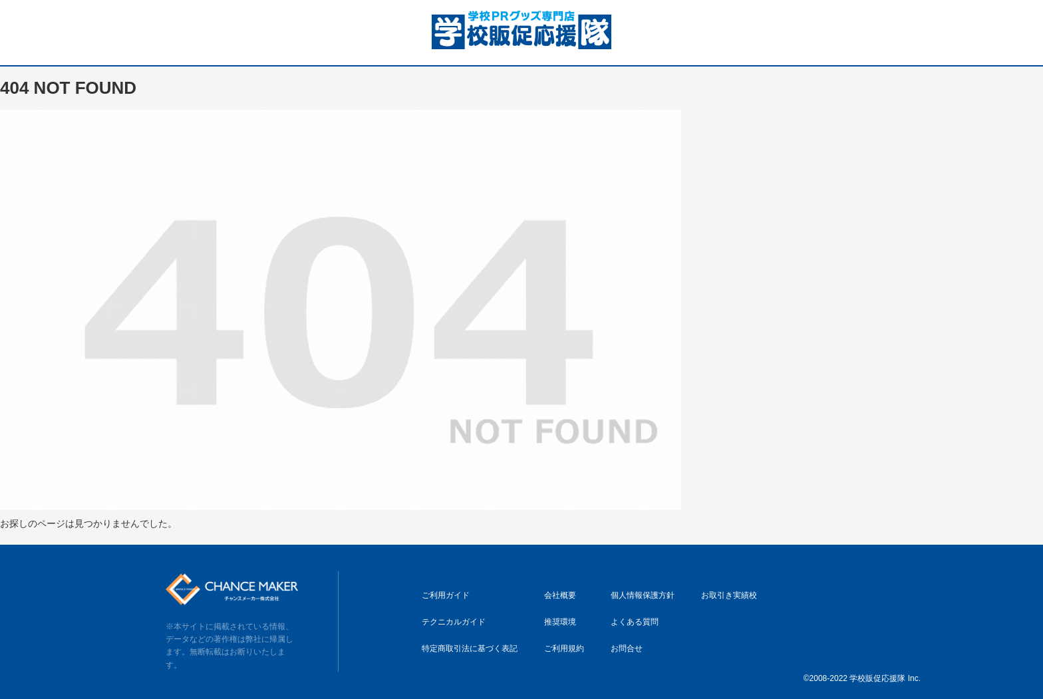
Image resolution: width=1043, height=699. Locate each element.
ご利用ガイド (446, 595)
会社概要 (560, 595)
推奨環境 (560, 622)
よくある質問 (635, 622)
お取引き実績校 (729, 595)
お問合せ (627, 648)
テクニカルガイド (454, 622)
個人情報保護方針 (642, 595)
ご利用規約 (564, 648)
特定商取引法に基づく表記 (470, 648)
